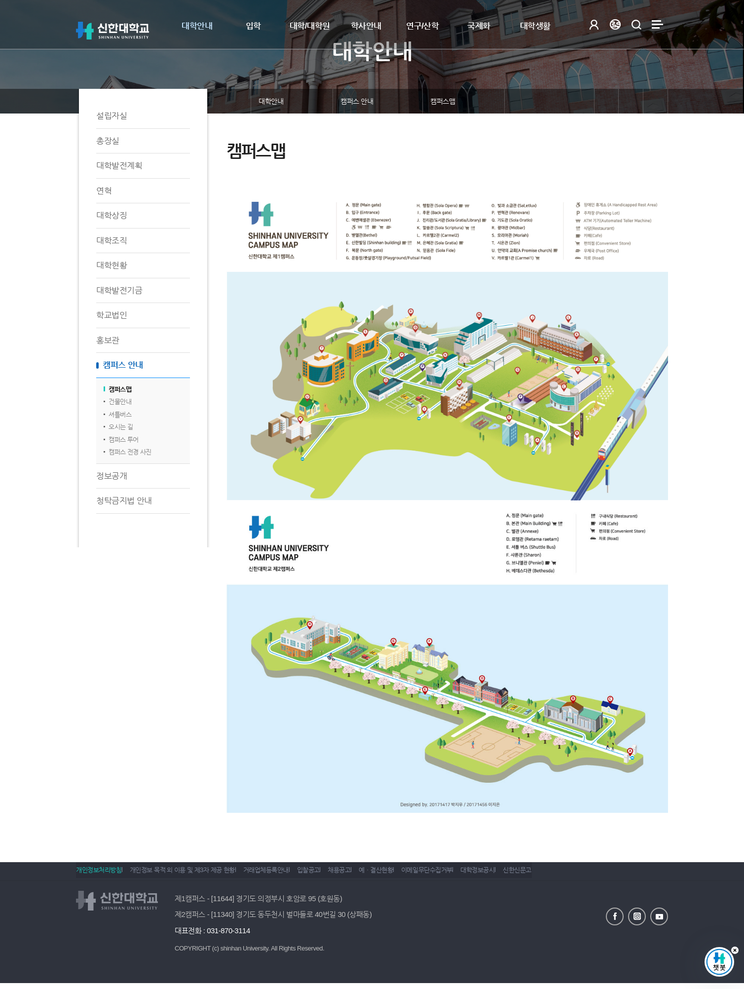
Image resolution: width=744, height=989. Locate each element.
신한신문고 (573, 874)
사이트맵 (657, 24)
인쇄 (655, 101)
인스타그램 (637, 915)
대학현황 (111, 265)
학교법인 (111, 315)
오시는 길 (121, 426)
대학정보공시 (527, 874)
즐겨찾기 (631, 101)
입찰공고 (329, 874)
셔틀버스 (120, 414)
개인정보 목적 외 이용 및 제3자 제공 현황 (189, 874)
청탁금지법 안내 (124, 500)
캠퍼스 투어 (124, 439)
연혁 (104, 190)
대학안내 (197, 26)
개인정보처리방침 (98, 874)
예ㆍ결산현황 (411, 874)
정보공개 (111, 476)
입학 (253, 26)
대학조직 (111, 240)
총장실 (107, 141)
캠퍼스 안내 (123, 365)
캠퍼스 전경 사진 (130, 452)
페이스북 (615, 915)
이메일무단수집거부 (469, 874)
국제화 (478, 26)
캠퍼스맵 (120, 389)
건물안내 (120, 401)
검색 (636, 24)
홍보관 (107, 340)
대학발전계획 (119, 165)
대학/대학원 (310, 26)
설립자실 (111, 115)
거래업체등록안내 (279, 874)
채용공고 (367, 874)
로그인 (593, 24)
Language (615, 24)
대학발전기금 (119, 290)
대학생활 (535, 26)
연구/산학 (422, 26)
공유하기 (606, 101)
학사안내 (366, 26)
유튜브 (659, 915)
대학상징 (111, 215)
